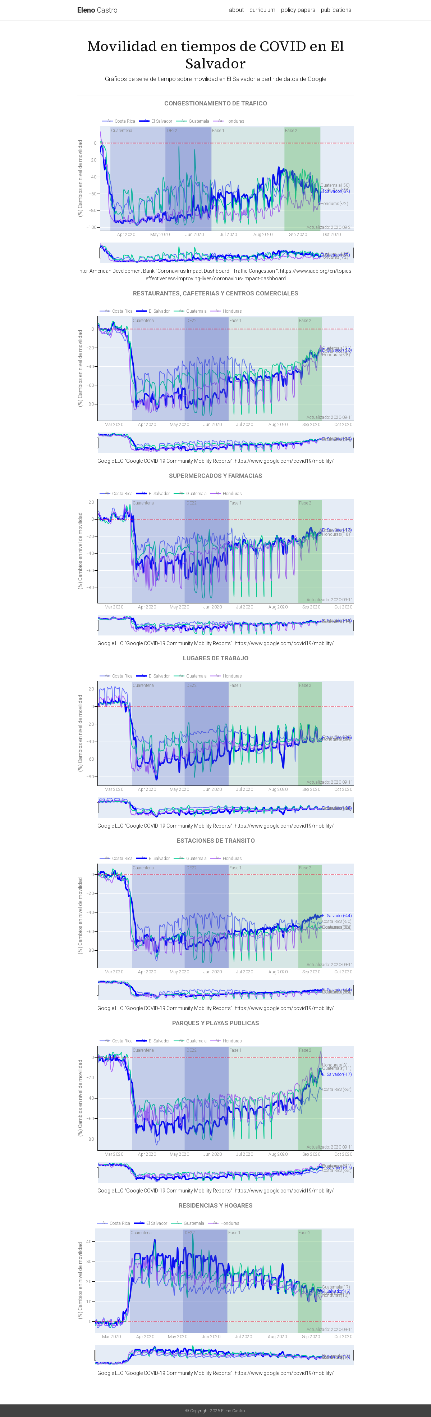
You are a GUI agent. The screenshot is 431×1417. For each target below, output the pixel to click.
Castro (97, 10)
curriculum (262, 9)
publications (336, 9)
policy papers (298, 9)
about (236, 9)
